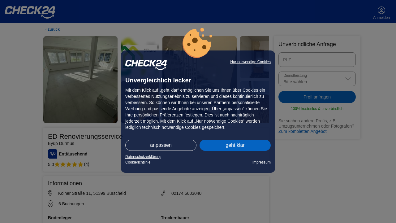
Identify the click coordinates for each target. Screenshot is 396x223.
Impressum (261, 162)
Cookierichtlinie (137, 162)
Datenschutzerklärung (143, 157)
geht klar (235, 145)
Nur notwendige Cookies (250, 62)
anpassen (160, 145)
